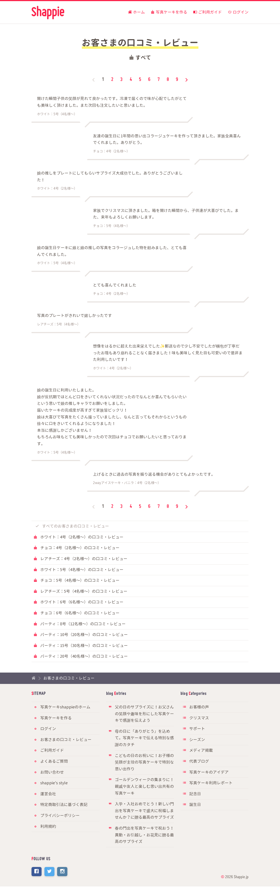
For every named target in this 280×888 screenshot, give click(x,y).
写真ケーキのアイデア (205, 772)
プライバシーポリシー (60, 815)
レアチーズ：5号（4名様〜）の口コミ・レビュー (80, 591)
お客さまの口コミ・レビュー (68, 678)
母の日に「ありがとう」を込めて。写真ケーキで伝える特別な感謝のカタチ (141, 738)
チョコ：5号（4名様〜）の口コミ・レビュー (76, 580)
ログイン (238, 12)
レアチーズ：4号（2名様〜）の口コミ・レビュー (80, 559)
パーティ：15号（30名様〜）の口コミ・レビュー (80, 646)
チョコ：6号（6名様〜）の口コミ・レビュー (76, 613)
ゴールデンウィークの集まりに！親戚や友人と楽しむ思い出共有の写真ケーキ (141, 786)
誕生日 (191, 805)
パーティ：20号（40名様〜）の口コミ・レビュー (80, 656)
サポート (193, 729)
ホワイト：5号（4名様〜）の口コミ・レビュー (78, 570)
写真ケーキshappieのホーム (65, 707)
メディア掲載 (197, 750)
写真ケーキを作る (169, 12)
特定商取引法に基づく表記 (64, 805)
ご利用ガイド (207, 12)
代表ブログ (195, 761)
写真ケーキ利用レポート (207, 783)
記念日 (191, 794)
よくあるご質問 (54, 761)
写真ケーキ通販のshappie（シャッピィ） (48, 13)
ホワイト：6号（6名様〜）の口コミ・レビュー (78, 602)
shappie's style (54, 783)
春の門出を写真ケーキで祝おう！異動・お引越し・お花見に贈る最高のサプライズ (141, 835)
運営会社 (48, 794)
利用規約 (48, 826)
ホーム (136, 12)
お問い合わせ (52, 772)
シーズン (193, 740)
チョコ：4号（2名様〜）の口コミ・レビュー (76, 548)
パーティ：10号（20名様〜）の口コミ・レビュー (80, 635)
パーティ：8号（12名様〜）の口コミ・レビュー (79, 624)
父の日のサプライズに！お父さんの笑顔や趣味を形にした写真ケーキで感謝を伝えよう (141, 713)
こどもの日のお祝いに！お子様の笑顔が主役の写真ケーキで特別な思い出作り (141, 762)
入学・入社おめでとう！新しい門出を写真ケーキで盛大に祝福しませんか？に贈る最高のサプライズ (141, 810)
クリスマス (195, 718)
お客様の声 (195, 707)
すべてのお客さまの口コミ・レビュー (72, 526)
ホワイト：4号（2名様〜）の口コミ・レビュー (78, 537)
